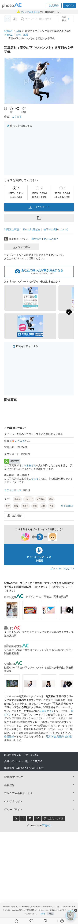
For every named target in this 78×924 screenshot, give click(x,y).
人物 (18, 31)
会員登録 (9, 736)
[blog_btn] (37, 818)
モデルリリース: (13, 490)
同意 (51, 913)
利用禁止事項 (11, 229)
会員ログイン (46, 711)
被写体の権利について (56, 229)
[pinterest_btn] (30, 818)
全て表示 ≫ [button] (67, 505)
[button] (54, 5)
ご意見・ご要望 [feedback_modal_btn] (53, 818)
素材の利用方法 (31, 229)
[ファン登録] (31, 921)
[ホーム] (16, 921)
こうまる (17, 116)
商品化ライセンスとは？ (44, 238)
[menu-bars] (7, 19)
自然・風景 (22, 34)
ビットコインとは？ (62, 568)
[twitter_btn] (16, 818)
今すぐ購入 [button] (21, 247)
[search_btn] (22, 19)
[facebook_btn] (23, 818)
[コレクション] (45, 921)
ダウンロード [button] (39, 207)
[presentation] (69, 610)
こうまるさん (28, 465)
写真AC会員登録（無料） (59, 736)
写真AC (8, 31)
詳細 (43, 913)
